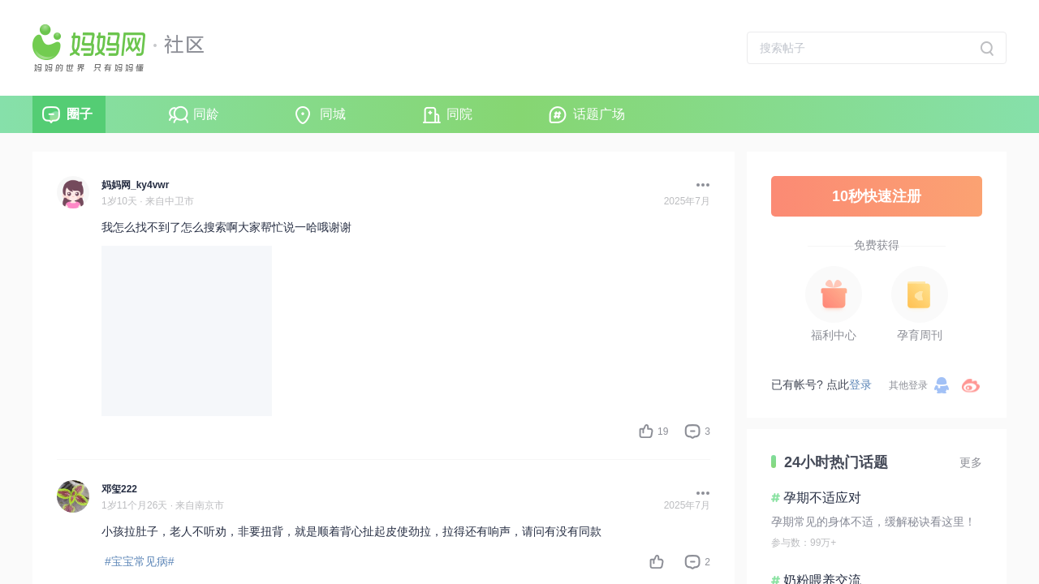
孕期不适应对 (822, 498)
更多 (970, 462)
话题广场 (599, 114)
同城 (333, 114)
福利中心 (833, 334)
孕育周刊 (919, 334)
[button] (699, 185)
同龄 (206, 114)
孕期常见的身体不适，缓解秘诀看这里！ (873, 521)
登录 (860, 384)
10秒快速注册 (876, 196)
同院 (459, 114)
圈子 (80, 114)
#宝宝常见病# (140, 561)
